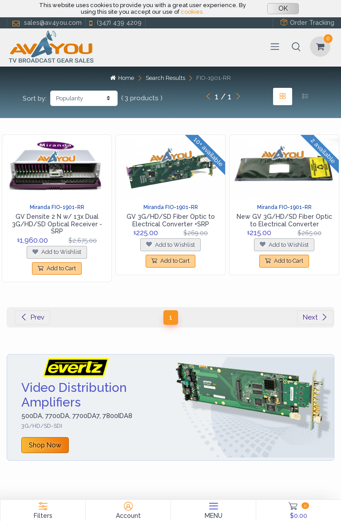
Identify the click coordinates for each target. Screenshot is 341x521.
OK (283, 8)
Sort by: (35, 99)
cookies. (192, 11)
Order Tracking (307, 22)
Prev (32, 317)
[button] (296, 46)
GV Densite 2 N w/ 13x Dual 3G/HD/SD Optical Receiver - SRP (57, 224)
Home (122, 78)
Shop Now (45, 445)
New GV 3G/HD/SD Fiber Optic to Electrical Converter (284, 220)
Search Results (165, 78)
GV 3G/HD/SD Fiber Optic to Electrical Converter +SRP (171, 220)
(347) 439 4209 (114, 23)
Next (315, 317)
